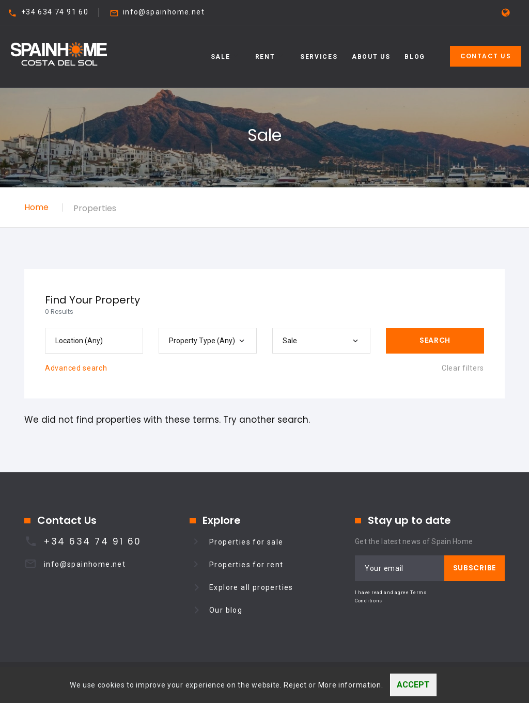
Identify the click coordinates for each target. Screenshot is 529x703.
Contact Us (485, 56)
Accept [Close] (413, 685)
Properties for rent (246, 565)
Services (318, 56)
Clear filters (463, 368)
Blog (414, 56)
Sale (220, 56)
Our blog (225, 610)
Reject (295, 685)
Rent (265, 56)
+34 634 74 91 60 (54, 12)
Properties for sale (246, 542)
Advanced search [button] (76, 368)
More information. (350, 685)
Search (434, 340)
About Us (371, 56)
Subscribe (474, 568)
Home (36, 207)
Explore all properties (251, 587)
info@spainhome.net (164, 12)
